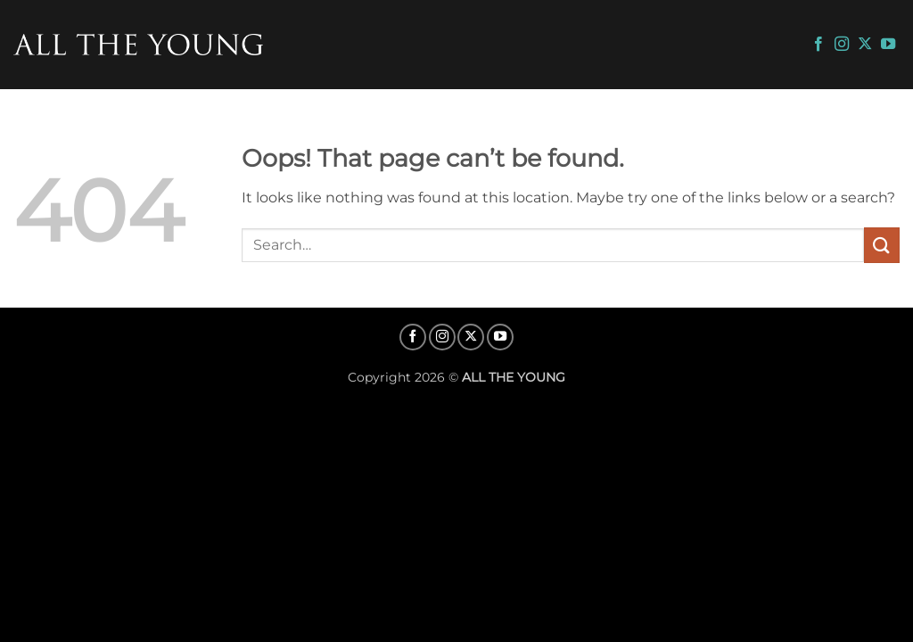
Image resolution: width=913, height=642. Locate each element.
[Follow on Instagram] (842, 45)
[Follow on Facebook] (818, 45)
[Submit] (882, 244)
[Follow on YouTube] (888, 45)
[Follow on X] (865, 45)
